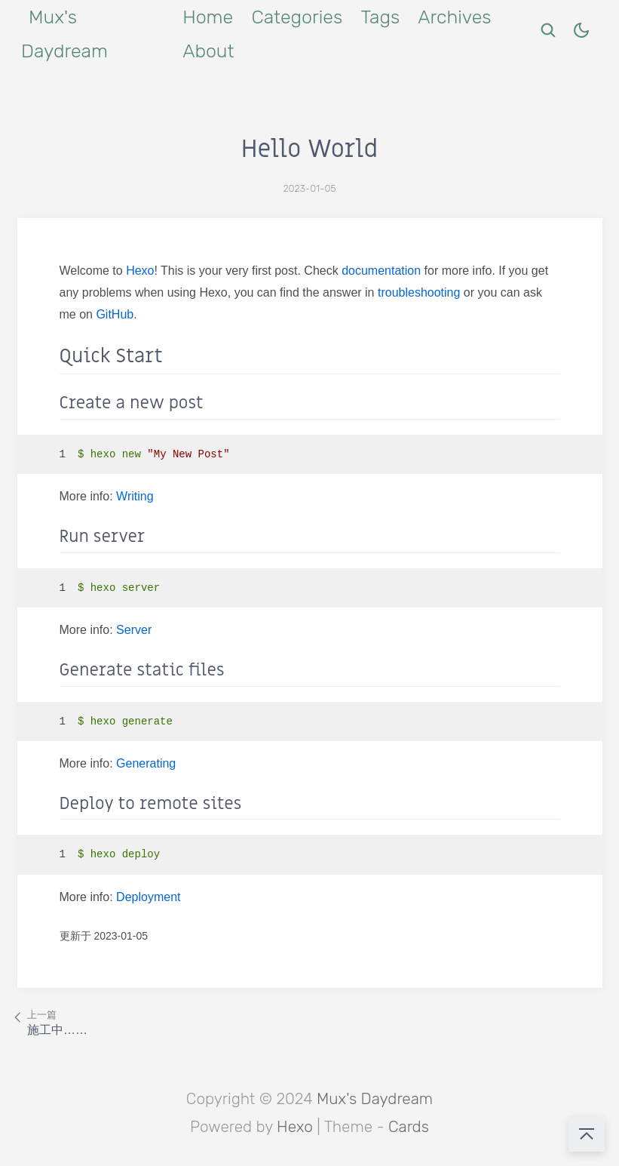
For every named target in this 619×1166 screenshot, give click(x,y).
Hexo (140, 270)
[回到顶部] (586, 1133)
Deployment (148, 897)
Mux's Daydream (375, 1099)
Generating (146, 763)
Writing (135, 496)
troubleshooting (419, 292)
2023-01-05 (309, 188)
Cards (408, 1127)
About (208, 51)
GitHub (114, 314)
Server (134, 629)
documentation (381, 270)
